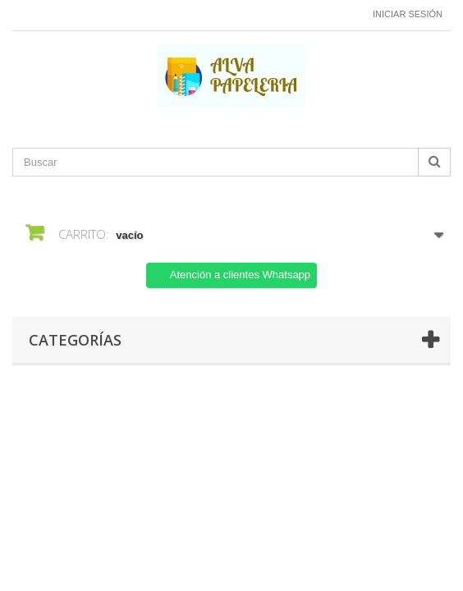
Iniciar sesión (407, 14)
